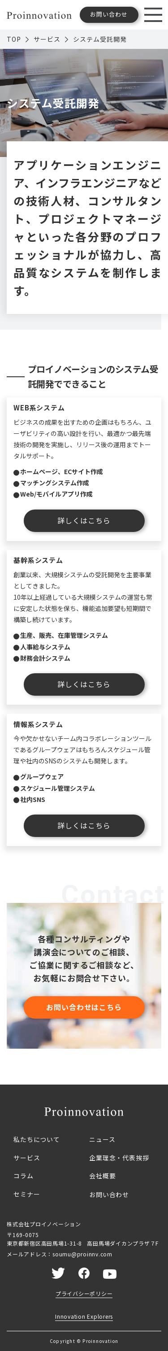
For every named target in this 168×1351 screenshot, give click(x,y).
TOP (14, 39)
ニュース (102, 1139)
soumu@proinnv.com (82, 1254)
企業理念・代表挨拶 (119, 1157)
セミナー (26, 1194)
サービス (47, 39)
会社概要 (102, 1175)
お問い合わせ (109, 1194)
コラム (23, 1175)
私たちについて (36, 1139)
